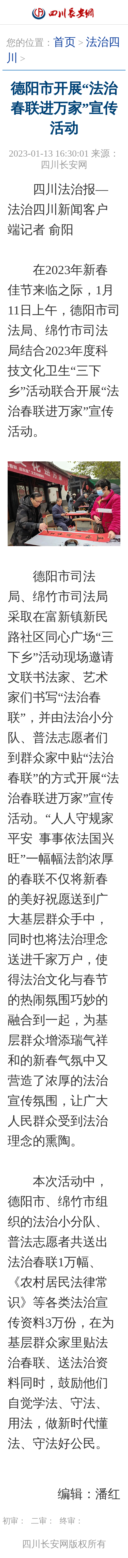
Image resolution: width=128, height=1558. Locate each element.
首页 (64, 42)
